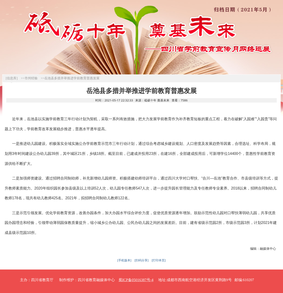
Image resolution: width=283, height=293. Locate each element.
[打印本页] (159, 260)
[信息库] (12, 78)
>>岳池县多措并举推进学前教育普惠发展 (70, 78)
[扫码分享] (142, 260)
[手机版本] (124, 260)
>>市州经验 (29, 78)
